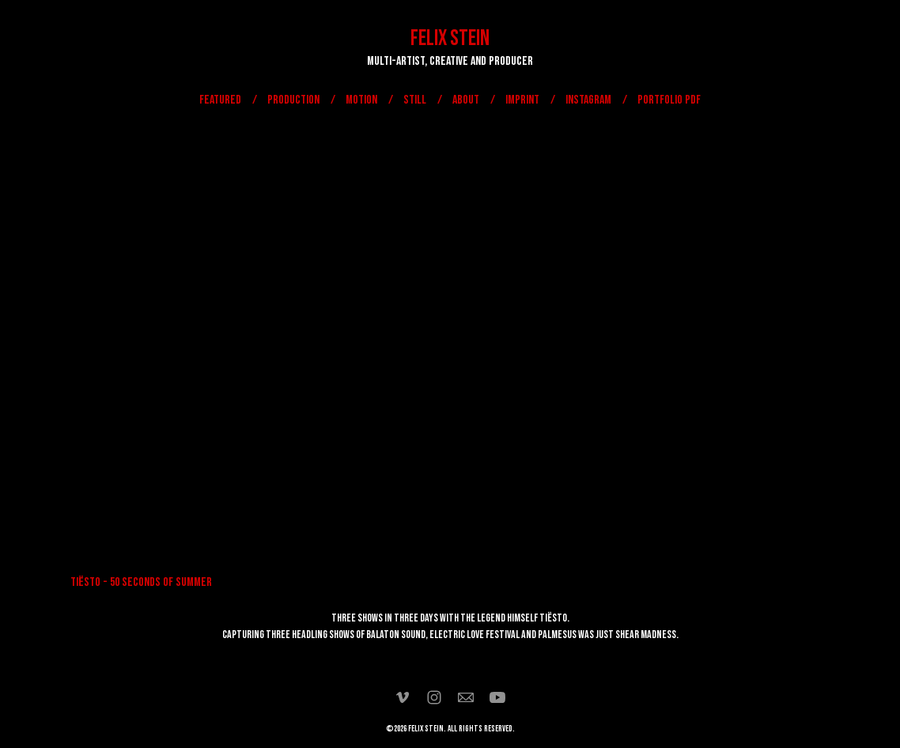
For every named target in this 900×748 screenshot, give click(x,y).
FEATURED (220, 100)
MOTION (361, 100)
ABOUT (465, 100)
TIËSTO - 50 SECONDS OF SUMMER (141, 582)
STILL (414, 100)
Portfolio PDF (669, 100)
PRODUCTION (293, 100)
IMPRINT (522, 100)
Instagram (588, 100)
